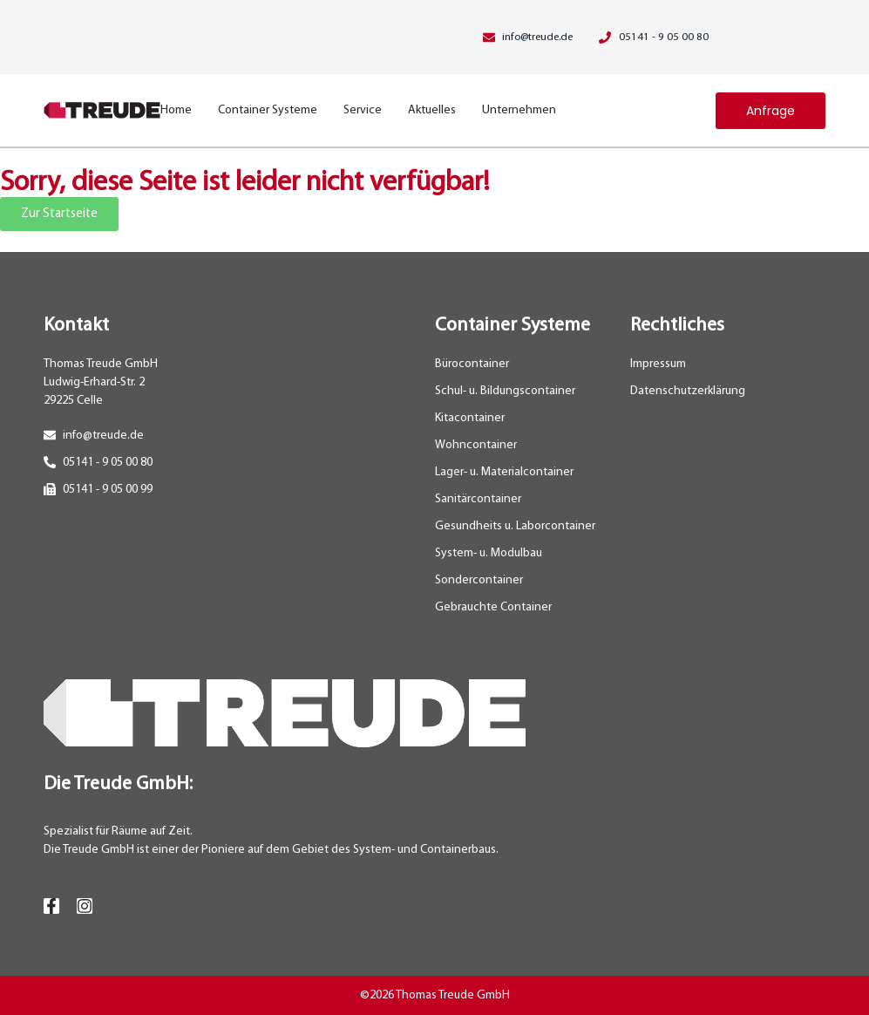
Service (362, 110)
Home (176, 110)
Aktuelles (432, 110)
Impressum (658, 364)
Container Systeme (267, 110)
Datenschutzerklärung (687, 391)
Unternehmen (519, 110)
